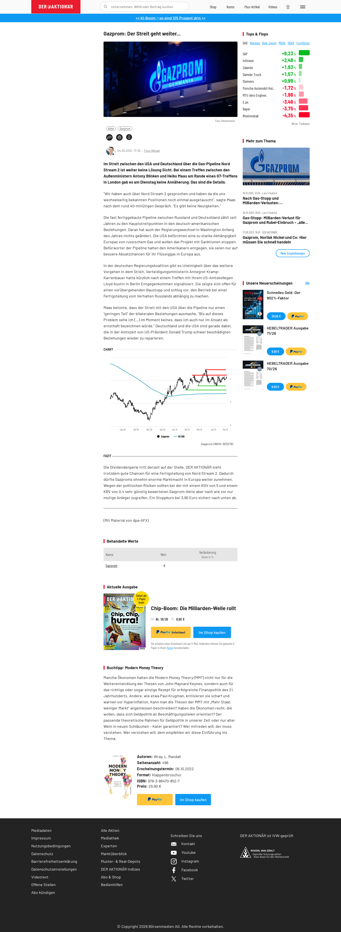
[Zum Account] (230, 7)
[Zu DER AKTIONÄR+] (252, 7)
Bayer (246, 109)
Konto (170, 648)
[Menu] (302, 7)
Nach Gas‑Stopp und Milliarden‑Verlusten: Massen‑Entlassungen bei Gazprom (273, 200)
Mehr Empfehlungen (293, 253)
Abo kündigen (43, 892)
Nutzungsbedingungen (51, 845)
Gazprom (125, 128)
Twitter (182, 878)
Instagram (184, 861)
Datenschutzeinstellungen (54, 869)
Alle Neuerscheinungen (302, 283)
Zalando (248, 67)
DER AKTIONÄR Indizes (120, 869)
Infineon (248, 60)
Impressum (41, 838)
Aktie (111, 128)
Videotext (39, 877)
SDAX (291, 43)
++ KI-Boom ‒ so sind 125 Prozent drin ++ (171, 17)
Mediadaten (41, 830)
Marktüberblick (114, 853)
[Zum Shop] (213, 7)
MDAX (282, 43)
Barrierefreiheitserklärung (54, 861)
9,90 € (275, 351)
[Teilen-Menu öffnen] (109, 137)
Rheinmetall (250, 116)
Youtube (183, 852)
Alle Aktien (110, 830)
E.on (245, 102)
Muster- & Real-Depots (120, 861)
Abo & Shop (111, 877)
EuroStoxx (303, 43)
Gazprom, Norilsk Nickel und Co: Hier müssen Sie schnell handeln (275, 239)
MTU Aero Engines (254, 95)
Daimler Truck (252, 74)
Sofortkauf (170, 632)
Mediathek (110, 838)
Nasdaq (255, 43)
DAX (245, 43)
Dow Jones (269, 43)
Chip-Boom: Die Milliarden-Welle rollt (193, 608)
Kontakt (182, 843)
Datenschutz (42, 853)
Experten (109, 845)
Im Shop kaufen (212, 632)
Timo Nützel (152, 150)
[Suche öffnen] (105, 7)
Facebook (184, 869)
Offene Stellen (43, 884)
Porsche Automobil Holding (259, 88)
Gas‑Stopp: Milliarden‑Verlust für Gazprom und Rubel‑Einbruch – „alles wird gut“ (275, 220)
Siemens (248, 81)
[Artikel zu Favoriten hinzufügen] (129, 137)
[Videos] (273, 7)
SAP (245, 54)
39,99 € (276, 316)
